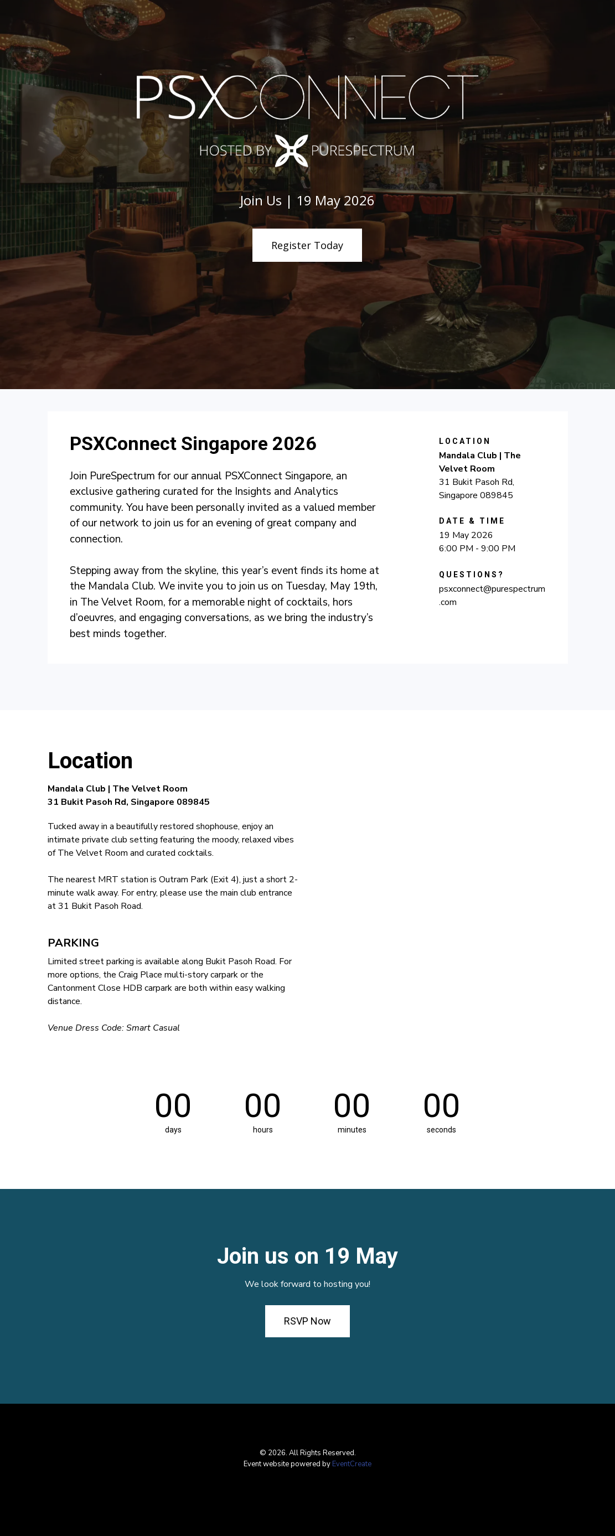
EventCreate (351, 1464)
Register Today (307, 245)
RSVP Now (307, 1321)
